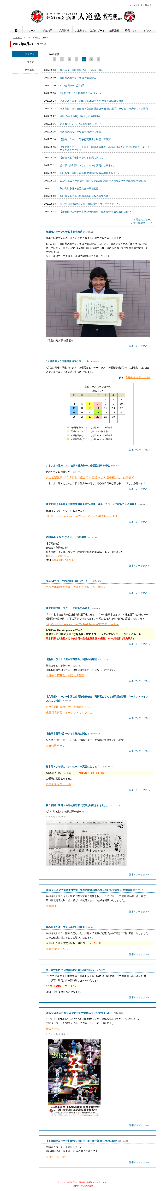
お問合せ (147, 5)
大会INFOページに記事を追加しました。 (82, 124)
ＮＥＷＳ (29, 53)
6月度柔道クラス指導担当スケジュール (81, 93)
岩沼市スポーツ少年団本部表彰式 (78, 77)
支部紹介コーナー (57, 1156)
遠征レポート (97, 30)
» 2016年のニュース (142, 223)
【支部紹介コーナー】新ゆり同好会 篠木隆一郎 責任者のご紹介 (95, 211)
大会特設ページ (55, 745)
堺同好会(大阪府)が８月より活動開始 (80, 116)
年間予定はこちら (57, 949)
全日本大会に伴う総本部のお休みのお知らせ (84, 196)
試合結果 (47, 30)
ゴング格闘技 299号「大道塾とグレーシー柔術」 (76, 587)
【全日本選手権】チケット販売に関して (81, 157)
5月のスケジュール (138, 377)
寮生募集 (29, 70)
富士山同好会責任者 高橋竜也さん (68, 706)
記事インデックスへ (139, 345)
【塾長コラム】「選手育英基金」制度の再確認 (85, 139)
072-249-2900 (61, 555)
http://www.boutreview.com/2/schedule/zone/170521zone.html (82, 624)
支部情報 (64, 30)
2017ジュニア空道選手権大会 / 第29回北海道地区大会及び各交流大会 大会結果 (103, 180)
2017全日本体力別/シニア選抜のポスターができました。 (91, 203)
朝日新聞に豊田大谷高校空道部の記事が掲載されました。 (91, 173)
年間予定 (29, 61)
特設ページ (53, 1028)
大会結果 (51, 906)
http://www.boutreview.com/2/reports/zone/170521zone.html (81, 516)
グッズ (147, 30)
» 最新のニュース (143, 219)
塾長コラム (131, 30)
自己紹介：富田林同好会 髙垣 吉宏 (81, 70)
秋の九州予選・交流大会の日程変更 (79, 188)
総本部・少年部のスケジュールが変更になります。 (88, 165)
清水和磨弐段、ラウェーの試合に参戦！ (81, 131)
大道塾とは (81, 30)
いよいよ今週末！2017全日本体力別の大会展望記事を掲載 (91, 100)
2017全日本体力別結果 (72, 85)
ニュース (31, 30)
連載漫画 (114, 30)
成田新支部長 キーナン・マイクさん (69, 712)
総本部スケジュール (58, 784)
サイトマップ (133, 5)
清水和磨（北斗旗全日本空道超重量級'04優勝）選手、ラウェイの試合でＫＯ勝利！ (105, 108)
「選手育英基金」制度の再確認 (65, 675)
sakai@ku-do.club (63, 560)
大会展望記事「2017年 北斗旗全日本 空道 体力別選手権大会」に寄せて (90, 477)
